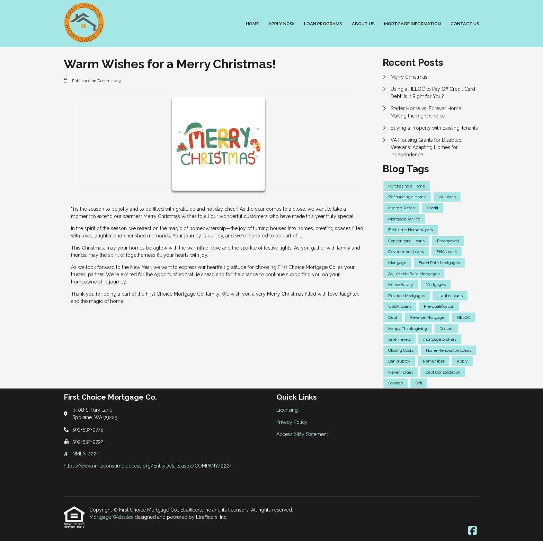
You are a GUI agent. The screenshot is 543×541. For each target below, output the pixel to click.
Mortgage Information (412, 23)
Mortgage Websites (112, 517)
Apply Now (281, 23)
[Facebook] (472, 531)
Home (252, 23)
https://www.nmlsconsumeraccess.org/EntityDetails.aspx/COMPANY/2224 (148, 466)
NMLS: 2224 (85, 453)
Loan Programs (323, 23)
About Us (363, 23)
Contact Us (465, 23)
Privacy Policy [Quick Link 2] (292, 422)
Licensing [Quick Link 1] (287, 410)
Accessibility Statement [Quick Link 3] (302, 434)
